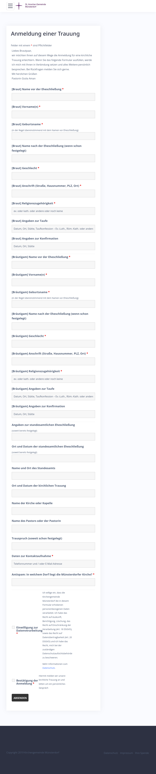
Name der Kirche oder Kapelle (32, 503)
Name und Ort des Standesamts (33, 468)
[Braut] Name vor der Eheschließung (38, 89)
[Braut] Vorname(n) (26, 106)
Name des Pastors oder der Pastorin (36, 521)
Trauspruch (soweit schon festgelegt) (37, 538)
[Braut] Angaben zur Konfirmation (35, 238)
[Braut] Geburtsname (27, 124)
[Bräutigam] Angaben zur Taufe (33, 389)
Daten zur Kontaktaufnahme (32, 556)
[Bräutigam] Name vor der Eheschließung (41, 257)
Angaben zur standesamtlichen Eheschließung (43, 425)
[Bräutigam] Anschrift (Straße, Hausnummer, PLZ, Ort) (50, 353)
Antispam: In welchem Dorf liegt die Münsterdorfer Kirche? (53, 574)
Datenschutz (49, 667)
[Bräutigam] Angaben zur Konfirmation (38, 406)
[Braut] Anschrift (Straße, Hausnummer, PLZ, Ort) (46, 186)
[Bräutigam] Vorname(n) (29, 274)
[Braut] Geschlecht (25, 168)
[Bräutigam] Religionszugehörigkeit (37, 371)
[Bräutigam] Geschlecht (29, 336)
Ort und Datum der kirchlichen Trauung (39, 485)
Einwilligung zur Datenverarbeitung (29, 630)
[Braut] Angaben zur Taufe (30, 221)
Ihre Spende (142, 753)
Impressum (126, 753)
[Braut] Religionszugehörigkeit (33, 203)
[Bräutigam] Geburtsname (31, 292)
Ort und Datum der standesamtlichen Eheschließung (48, 446)
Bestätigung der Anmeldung (27, 682)
